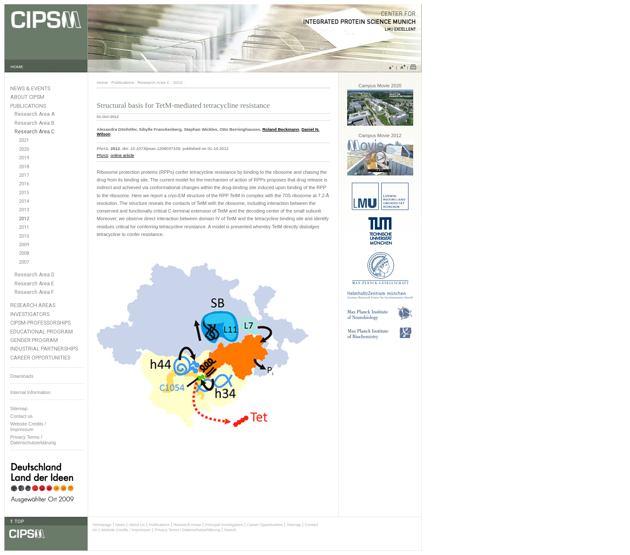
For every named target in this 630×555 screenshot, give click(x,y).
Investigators (29, 314)
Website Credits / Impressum (126, 530)
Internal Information (30, 392)
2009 (24, 244)
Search (230, 530)
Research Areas (32, 305)
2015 (24, 193)
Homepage (102, 525)
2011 (24, 227)
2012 (24, 218)
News (120, 525)
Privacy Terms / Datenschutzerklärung (33, 439)
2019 (24, 158)
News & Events (30, 88)
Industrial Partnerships (44, 348)
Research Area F (34, 292)
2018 (24, 167)
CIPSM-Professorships (40, 322)
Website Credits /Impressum (28, 426)
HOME (17, 66)
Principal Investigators (224, 525)
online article (122, 155)
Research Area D (34, 275)
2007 (24, 262)
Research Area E (34, 284)
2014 (24, 201)
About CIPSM (27, 97)
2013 (24, 210)
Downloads (21, 376)
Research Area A (34, 114)
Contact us (21, 416)
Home (102, 82)
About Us (137, 525)
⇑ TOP (16, 521)
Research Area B (34, 123)
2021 (24, 140)
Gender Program (34, 340)
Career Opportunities (40, 357)
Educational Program (41, 331)
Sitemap (18, 408)
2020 (24, 149)
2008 (24, 253)
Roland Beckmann (280, 129)
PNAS (102, 155)
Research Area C (34, 132)
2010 (24, 236)
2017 (24, 175)
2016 (24, 184)
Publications (28, 106)
